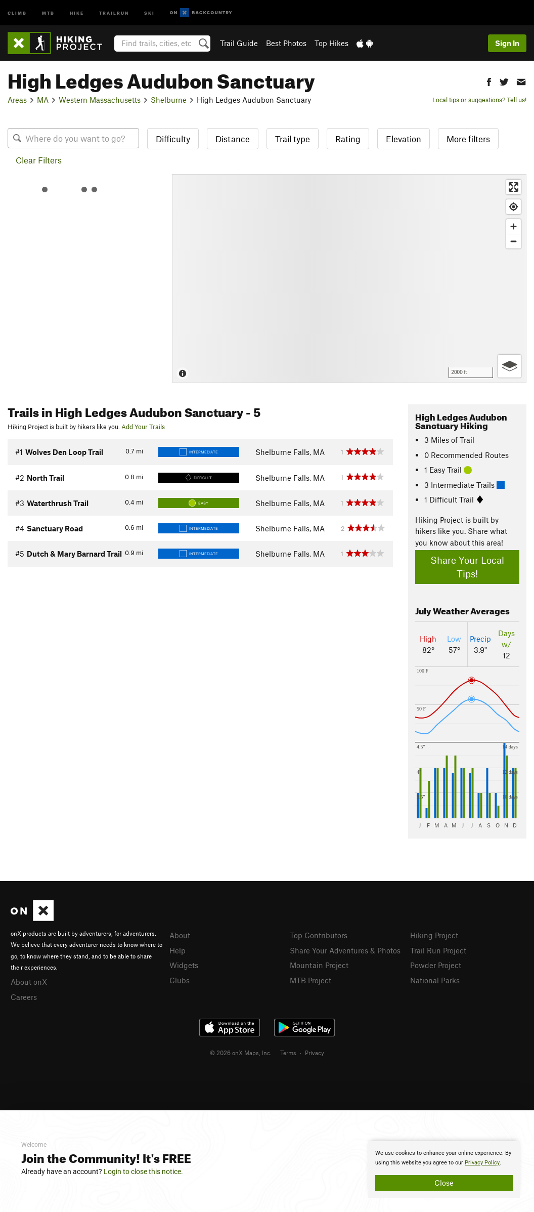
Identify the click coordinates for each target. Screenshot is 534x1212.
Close (444, 1182)
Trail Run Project (438, 950)
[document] (444, 1169)
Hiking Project (434, 935)
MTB (48, 12)
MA (43, 99)
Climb (17, 12)
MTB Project (310, 980)
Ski (149, 12)
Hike (77, 12)
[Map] (349, 279)
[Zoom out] (513, 241)
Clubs (179, 980)
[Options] (509, 366)
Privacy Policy (482, 1162)
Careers (24, 996)
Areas (17, 99)
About (179, 935)
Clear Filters (39, 160)
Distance (232, 139)
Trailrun (114, 12)
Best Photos (286, 43)
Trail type (292, 139)
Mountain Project (319, 965)
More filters (468, 139)
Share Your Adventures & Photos (345, 950)
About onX (29, 981)
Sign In (507, 43)
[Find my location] (513, 206)
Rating (348, 139)
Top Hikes (331, 43)
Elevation (403, 139)
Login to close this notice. (143, 1171)
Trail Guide (239, 43)
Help (177, 950)
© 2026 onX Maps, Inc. (241, 1052)
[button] (489, 81)
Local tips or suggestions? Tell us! (479, 100)
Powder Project (435, 965)
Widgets (183, 965)
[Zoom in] (513, 226)
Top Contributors (318, 935)
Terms (288, 1052)
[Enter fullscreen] (513, 187)
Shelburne (169, 99)
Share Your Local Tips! (467, 566)
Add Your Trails (143, 427)
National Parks (435, 980)
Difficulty (173, 139)
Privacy (314, 1052)
